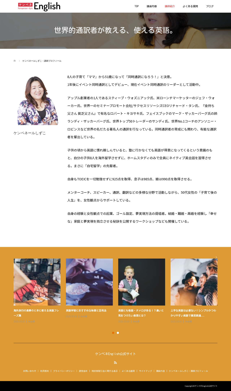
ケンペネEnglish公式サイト (115, 353)
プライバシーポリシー (64, 371)
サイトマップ (145, 371)
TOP (137, 6)
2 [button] (118, 333)
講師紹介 (170, 6)
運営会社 (83, 371)
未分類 (31, 321)
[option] (118, 291)
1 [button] (113, 333)
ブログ (209, 6)
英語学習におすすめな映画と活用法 (86, 310)
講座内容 (152, 6)
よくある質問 (190, 6)
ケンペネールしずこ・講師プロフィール (188, 371)
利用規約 (44, 371)
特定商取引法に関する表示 (105, 371)
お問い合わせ (29, 371)
